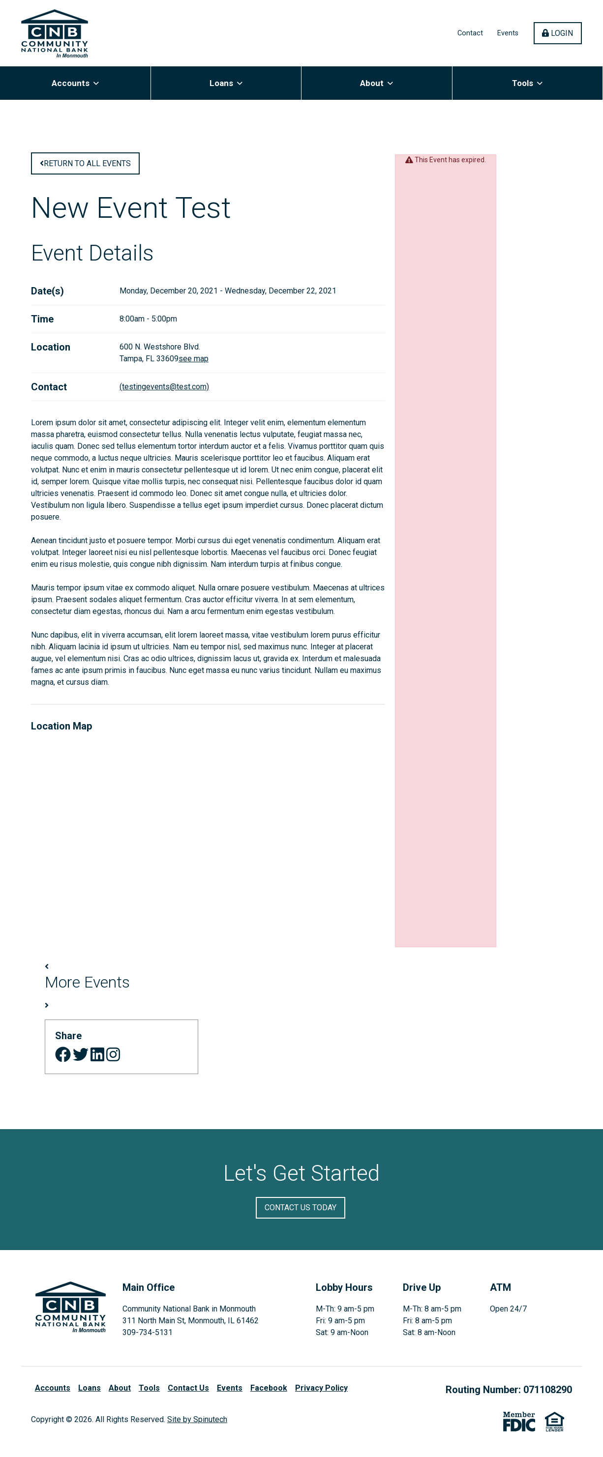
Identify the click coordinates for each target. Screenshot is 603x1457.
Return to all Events (85, 167)
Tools (527, 86)
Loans (226, 86)
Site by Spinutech (197, 1423)
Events (507, 35)
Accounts (75, 86)
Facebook (268, 1392)
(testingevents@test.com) (164, 390)
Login (562, 35)
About (376, 86)
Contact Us (188, 1392)
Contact (470, 35)
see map (194, 362)
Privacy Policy (321, 1392)
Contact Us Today (300, 1211)
